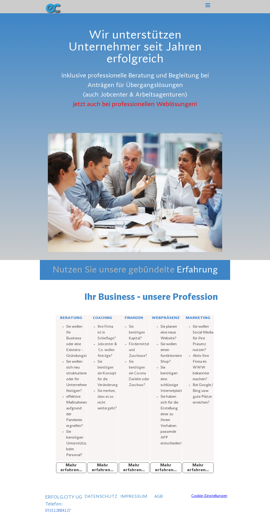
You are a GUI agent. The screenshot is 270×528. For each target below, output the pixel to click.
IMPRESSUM (133, 496)
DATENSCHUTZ (101, 496)
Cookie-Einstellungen (209, 496)
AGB (158, 496)
